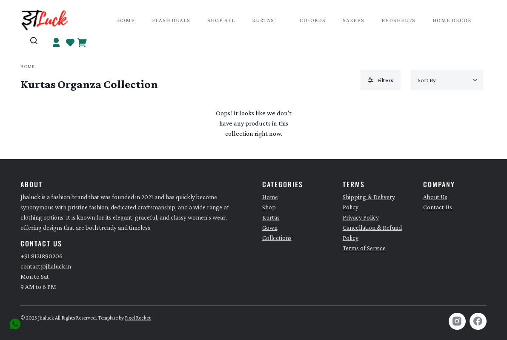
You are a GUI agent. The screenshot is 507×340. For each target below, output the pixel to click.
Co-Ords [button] (313, 20)
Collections (277, 237)
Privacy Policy (361, 217)
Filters (380, 80)
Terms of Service (364, 248)
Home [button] (126, 20)
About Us (435, 197)
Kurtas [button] (263, 20)
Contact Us (437, 207)
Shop (269, 207)
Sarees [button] (353, 20)
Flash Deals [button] (171, 20)
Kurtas (271, 217)
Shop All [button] (221, 20)
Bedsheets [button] (398, 20)
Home (27, 66)
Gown (270, 227)
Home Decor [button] (452, 20)
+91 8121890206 (41, 256)
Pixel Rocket (138, 318)
